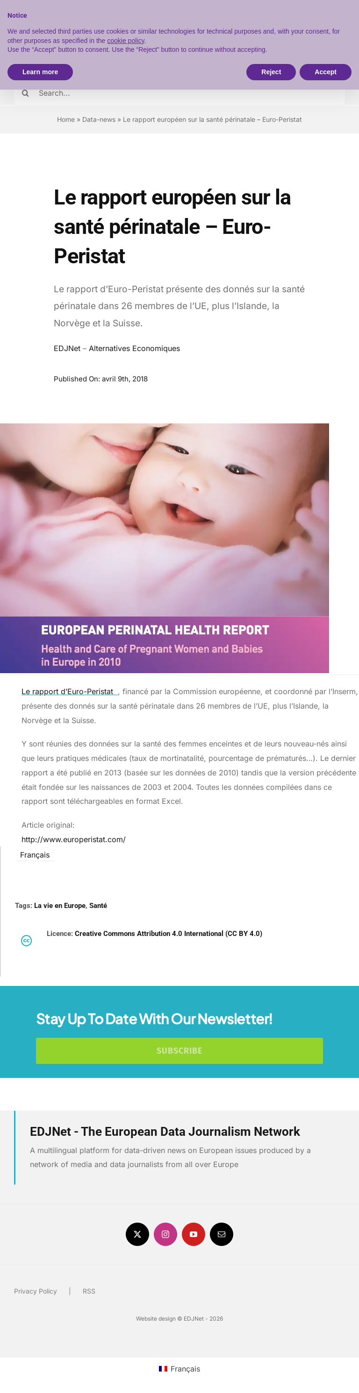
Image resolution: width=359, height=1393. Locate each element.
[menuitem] (34, 854)
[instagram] (165, 1234)
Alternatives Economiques (134, 348)
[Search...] (179, 93)
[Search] (25, 93)
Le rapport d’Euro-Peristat (70, 691)
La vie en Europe (60, 905)
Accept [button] (326, 72)
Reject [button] (271, 72)
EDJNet (67, 348)
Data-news (98, 119)
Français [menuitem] (35, 854)
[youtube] (193, 1234)
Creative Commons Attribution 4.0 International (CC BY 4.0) (168, 933)
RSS (89, 1291)
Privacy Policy (35, 1291)
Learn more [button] (40, 72)
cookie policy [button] (125, 40)
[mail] (221, 1234)
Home (66, 119)
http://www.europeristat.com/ (74, 839)
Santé (98, 905)
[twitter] (137, 1234)
